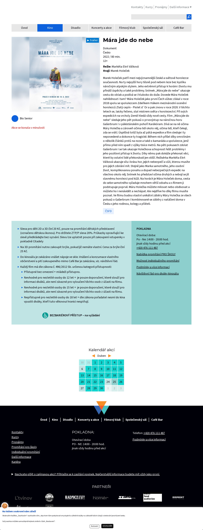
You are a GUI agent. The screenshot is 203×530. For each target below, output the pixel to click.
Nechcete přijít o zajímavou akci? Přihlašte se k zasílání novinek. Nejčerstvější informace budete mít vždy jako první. (87, 474)
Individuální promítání (26, 452)
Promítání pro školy (24, 447)
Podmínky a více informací (153, 267)
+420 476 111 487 (147, 248)
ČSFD (108, 211)
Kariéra (16, 462)
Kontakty (17, 432)
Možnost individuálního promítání (157, 261)
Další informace (21, 457)
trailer (94, 40)
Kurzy (15, 437)
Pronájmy (18, 442)
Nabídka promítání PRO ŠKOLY (156, 254)
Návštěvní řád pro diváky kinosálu (157, 274)
